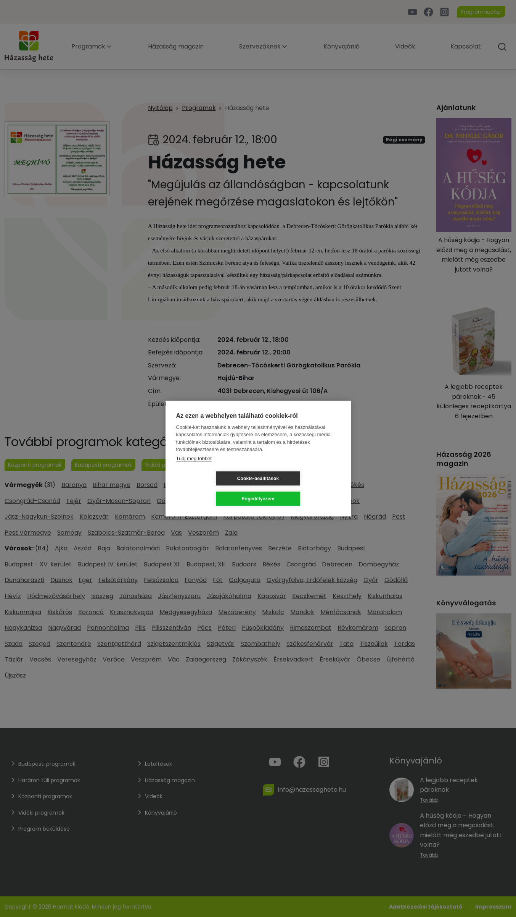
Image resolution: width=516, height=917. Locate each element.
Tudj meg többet (194, 468)
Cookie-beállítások (213, 488)
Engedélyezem (303, 488)
